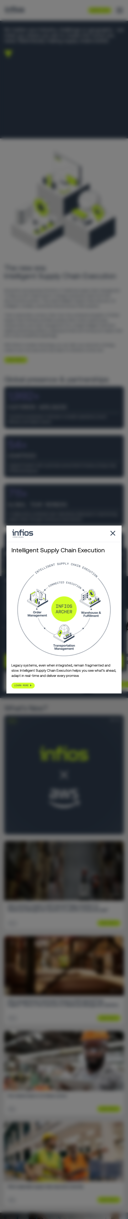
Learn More (107, 923)
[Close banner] (121, 553)
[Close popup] (113, 534)
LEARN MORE (14, 360)
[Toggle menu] (120, 10)
